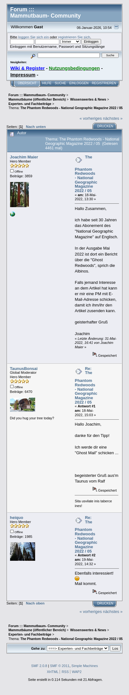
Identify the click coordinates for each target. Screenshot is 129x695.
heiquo (16, 517)
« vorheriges (90, 118)
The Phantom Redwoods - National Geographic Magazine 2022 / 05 (86, 174)
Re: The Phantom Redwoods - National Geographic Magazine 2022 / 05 (86, 385)
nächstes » (112, 118)
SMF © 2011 (59, 666)
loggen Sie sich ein (33, 37)
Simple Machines (85, 666)
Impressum (22, 74)
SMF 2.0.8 (39, 666)
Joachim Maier (24, 157)
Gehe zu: (38, 648)
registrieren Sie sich (74, 37)
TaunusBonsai (24, 368)
